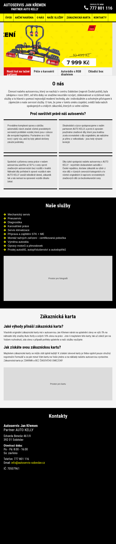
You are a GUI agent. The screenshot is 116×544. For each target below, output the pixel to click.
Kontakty (100, 17)
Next (108, 44)
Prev (7, 44)
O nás (40, 17)
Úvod (8, 17)
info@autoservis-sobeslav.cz (28, 462)
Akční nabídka (24, 17)
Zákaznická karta (78, 17)
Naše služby (55, 17)
